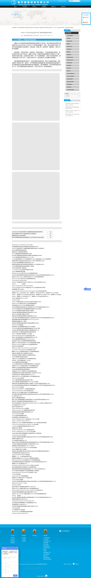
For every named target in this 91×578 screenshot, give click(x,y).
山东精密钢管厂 (46, 537)
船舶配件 (68, 43)
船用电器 (68, 38)
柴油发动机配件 (70, 35)
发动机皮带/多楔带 (70, 76)
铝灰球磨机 (45, 542)
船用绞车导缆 (69, 46)
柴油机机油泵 (69, 62)
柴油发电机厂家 (46, 552)
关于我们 (25, 6)
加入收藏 (60, 0)
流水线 (44, 549)
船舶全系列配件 (61, 27)
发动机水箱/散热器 (70, 73)
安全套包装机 (46, 554)
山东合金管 (45, 539)
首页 (15, 6)
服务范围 (13, 541)
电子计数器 (45, 544)
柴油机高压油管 (70, 57)
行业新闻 (24, 539)
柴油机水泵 (69, 68)
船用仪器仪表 (69, 41)
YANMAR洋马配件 (70, 89)
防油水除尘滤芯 (46, 547)
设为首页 (64, 0)
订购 (50, 231)
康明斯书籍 (69, 87)
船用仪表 (45, 555)
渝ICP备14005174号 (41, 576)
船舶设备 (68, 70)
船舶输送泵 (69, 54)
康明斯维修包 (69, 84)
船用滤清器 (69, 65)
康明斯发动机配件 (69, 27)
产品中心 (34, 6)
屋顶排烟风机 (46, 546)
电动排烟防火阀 (46, 541)
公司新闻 (24, 537)
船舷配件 (68, 51)
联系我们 (63, 6)
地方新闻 (24, 541)
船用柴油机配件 (70, 78)
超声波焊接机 (46, 557)
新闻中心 (53, 6)
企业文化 (13, 539)
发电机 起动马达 (70, 60)
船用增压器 (69, 49)
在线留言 (44, 6)
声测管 (44, 550)
